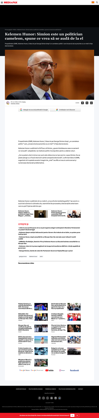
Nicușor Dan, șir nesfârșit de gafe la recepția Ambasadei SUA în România (25, 328)
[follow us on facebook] (74, 370)
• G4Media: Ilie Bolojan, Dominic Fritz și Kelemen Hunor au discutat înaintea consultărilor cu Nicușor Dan (49, 242)
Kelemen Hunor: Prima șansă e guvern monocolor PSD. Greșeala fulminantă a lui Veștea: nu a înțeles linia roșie (58, 213)
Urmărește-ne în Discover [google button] (65, 109)
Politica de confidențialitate (67, 389)
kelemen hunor (33, 256)
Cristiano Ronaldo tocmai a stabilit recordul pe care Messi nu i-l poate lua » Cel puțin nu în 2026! (58, 316)
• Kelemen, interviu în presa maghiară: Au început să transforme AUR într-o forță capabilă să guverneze (49, 247)
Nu (77, 415)
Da (72, 415)
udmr (41, 256)
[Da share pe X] (87, 103)
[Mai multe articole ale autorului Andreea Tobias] (8, 103)
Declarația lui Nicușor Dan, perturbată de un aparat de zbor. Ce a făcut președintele (58, 306)
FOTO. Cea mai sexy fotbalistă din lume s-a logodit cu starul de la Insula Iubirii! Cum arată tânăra (25, 339)
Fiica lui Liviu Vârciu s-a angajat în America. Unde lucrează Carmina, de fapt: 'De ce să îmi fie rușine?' (58, 328)
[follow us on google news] (24, 370)
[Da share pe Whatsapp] (91, 103)
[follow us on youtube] (49, 370)
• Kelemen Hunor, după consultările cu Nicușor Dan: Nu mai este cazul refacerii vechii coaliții (47, 238)
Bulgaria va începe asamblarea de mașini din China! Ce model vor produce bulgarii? (58, 350)
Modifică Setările (49, 393)
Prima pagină (8, 29)
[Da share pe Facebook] (82, 103)
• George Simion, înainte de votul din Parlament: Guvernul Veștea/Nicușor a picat (45, 251)
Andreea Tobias (15, 103)
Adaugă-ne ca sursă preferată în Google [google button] (34, 109)
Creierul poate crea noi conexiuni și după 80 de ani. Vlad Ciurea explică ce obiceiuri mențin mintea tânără (25, 350)
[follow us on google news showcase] (37, 370)
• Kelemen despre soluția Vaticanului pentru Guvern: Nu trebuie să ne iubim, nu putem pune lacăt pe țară (49, 233)
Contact (80, 389)
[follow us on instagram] (62, 370)
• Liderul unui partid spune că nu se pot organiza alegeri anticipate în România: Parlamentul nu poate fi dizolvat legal (49, 229)
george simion (23, 256)
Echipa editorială (21, 389)
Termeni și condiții (50, 389)
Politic (14, 29)
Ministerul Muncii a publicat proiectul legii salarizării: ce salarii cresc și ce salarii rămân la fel (24, 362)
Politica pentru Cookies (36, 389)
